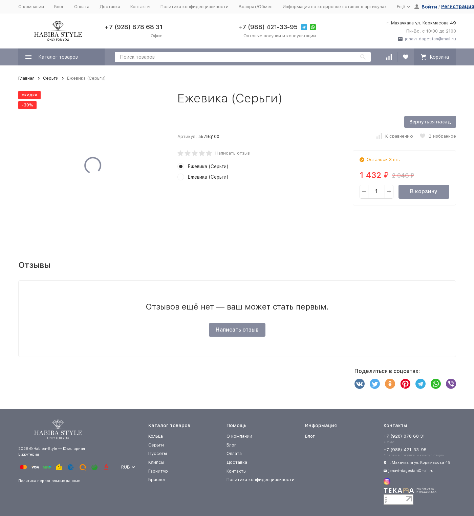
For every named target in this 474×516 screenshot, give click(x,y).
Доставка (110, 6)
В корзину (423, 191)
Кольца (155, 436)
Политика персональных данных (49, 481)
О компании (31, 6)
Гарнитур (158, 471)
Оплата (81, 6)
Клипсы (156, 462)
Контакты (140, 6)
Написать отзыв (232, 153)
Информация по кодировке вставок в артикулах (335, 6)
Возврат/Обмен (256, 6)
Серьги (51, 78)
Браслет (157, 479)
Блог (59, 6)
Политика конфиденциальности (194, 6)
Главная (26, 78)
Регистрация (457, 6)
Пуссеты (157, 453)
